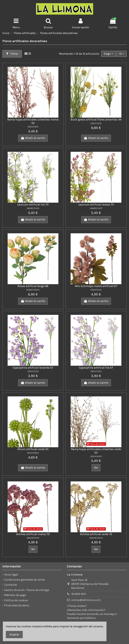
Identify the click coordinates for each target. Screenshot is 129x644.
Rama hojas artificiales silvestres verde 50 (96, 450)
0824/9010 (96, 289)
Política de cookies (16, 600)
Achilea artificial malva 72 (33, 534)
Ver (96, 467)
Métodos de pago (15, 595)
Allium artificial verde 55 (33, 449)
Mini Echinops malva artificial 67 (96, 286)
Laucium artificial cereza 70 (96, 204)
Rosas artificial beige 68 (33, 286)
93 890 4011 (78, 594)
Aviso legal (11, 574)
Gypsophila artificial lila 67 (96, 367)
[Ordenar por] (108, 54)
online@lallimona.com (86, 600)
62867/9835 (33, 289)
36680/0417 (96, 208)
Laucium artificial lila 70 (33, 204)
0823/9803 (33, 453)
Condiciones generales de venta (24, 579)
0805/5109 (96, 123)
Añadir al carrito (33, 138)
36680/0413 (32, 208)
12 (121, 53)
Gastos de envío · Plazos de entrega (26, 590)
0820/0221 (33, 371)
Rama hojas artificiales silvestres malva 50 (33, 121)
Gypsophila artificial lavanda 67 (33, 367)
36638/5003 (96, 538)
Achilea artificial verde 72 (96, 534)
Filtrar (12, 53)
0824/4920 (96, 456)
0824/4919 (33, 126)
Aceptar (14, 634)
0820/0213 (96, 371)
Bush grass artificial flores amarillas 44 (96, 119)
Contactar (10, 584)
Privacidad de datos (16, 605)
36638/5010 (32, 538)
